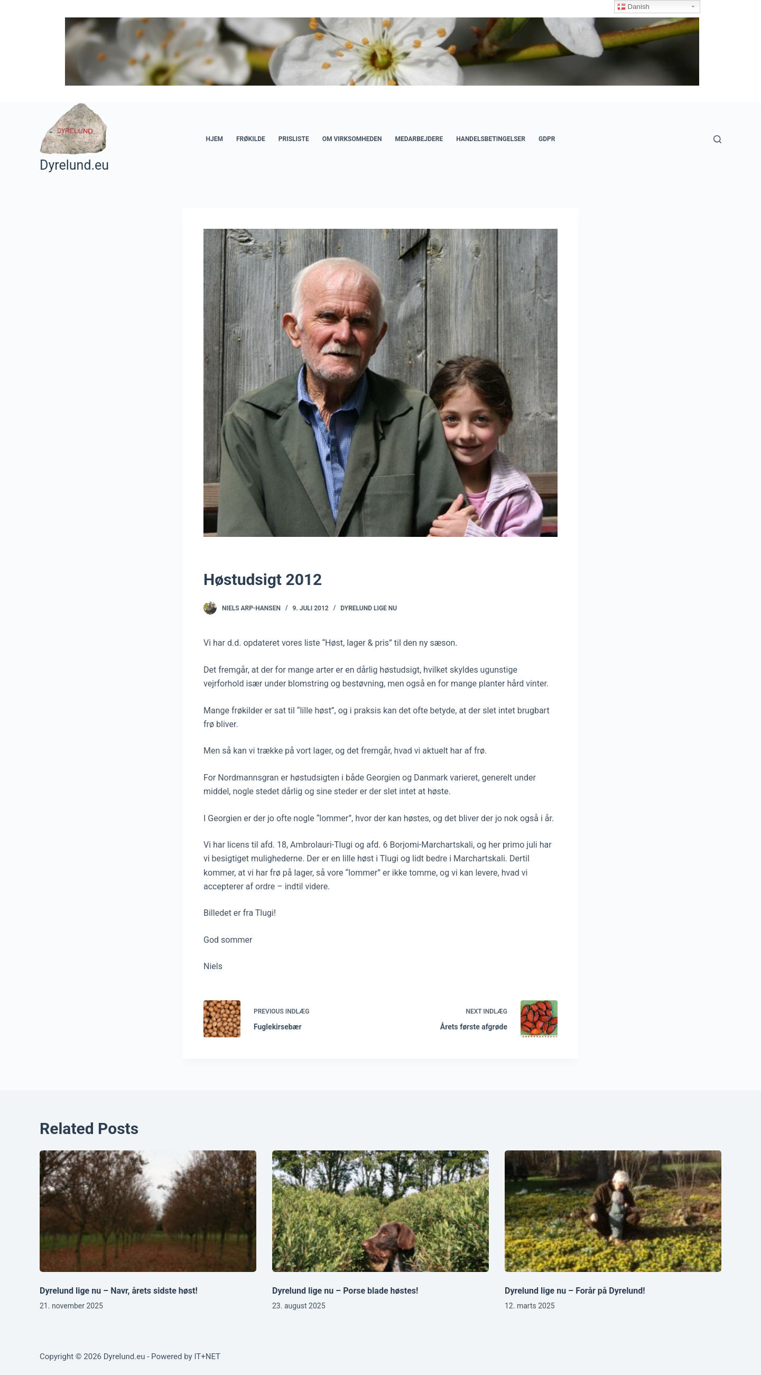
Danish (633, 7)
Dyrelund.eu (74, 165)
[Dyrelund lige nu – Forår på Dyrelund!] (613, 1211)
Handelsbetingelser (490, 139)
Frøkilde (250, 139)
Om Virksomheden (352, 139)
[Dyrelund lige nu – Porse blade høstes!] (380, 1211)
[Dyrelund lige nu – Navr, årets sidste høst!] (148, 1211)
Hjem (214, 139)
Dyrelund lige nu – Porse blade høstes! (345, 1291)
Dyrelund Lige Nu (368, 608)
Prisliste (294, 139)
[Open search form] (717, 139)
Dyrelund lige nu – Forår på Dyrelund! (575, 1291)
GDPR (547, 139)
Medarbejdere (419, 139)
